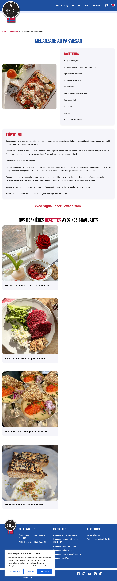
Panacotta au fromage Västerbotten (26, 432)
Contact (97, 5)
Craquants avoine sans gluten (65, 535)
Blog (87, 5)
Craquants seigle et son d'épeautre (67, 554)
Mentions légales (93, 535)
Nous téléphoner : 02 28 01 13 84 (32, 542)
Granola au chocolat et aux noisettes (27, 285)
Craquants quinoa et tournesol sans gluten (67, 540)
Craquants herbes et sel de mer (65, 550)
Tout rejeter (30, 571)
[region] (30, 563)
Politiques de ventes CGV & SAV (100, 539)
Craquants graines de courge (64, 546)
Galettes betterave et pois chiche (25, 359)
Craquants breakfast (61, 558)
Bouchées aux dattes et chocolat (24, 505)
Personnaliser (15, 571)
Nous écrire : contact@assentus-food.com (33, 536)
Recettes (77, 5)
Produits (60, 5)
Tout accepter (44, 571)
